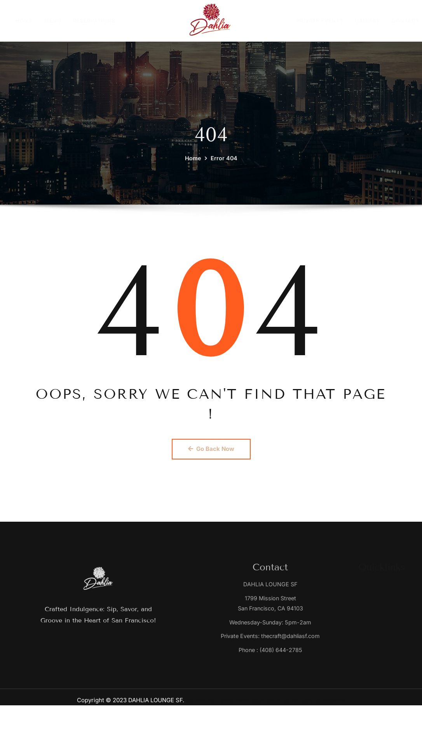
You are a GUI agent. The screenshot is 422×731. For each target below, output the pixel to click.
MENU (52, 21)
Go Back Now (211, 449)
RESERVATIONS (94, 21)
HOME (24, 21)
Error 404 (224, 169)
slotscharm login (241, 703)
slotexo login (198, 703)
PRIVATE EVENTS (319, 21)
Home (192, 169)
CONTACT (405, 21)
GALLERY (367, 21)
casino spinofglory (291, 703)
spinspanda (334, 703)
